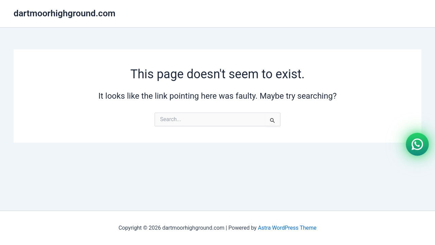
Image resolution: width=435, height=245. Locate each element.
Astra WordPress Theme (287, 228)
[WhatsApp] (417, 143)
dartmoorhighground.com (65, 13)
